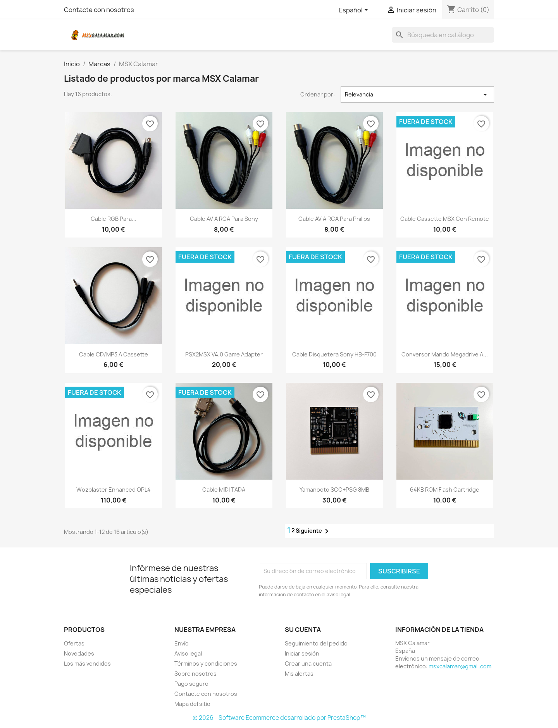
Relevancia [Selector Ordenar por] (417, 94)
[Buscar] (443, 35)
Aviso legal (188, 653)
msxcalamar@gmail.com (460, 666)
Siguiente (313, 531)
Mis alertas (299, 673)
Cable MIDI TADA (223, 489)
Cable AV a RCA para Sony (224, 218)
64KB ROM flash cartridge (444, 489)
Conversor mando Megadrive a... (444, 354)
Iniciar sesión (302, 653)
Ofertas (74, 643)
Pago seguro (191, 683)
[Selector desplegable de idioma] (355, 10)
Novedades (79, 653)
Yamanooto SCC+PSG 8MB (334, 489)
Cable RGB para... (113, 218)
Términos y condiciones (205, 663)
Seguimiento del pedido (316, 643)
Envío (181, 643)
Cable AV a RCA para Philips (334, 218)
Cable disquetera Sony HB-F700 (334, 354)
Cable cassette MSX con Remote (444, 218)
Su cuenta (303, 629)
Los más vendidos (87, 663)
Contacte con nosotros (99, 9)
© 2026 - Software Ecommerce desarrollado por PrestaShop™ (279, 718)
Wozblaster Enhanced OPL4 (113, 489)
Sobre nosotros (195, 673)
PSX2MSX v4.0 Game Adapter (224, 354)
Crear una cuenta (308, 663)
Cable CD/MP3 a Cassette (113, 354)
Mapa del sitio (192, 703)
